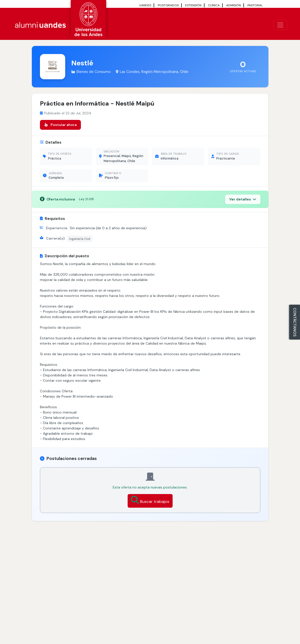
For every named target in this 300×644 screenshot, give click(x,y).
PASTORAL (255, 5)
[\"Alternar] (280, 25)
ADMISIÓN (233, 5)
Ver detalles (242, 199)
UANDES (145, 5)
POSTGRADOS (168, 5)
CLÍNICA (214, 5)
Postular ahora (60, 124)
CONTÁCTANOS (294, 322)
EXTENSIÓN (193, 5)
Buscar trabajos (150, 500)
